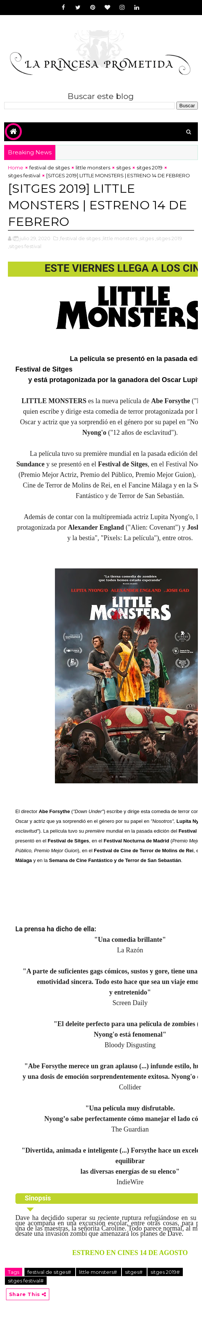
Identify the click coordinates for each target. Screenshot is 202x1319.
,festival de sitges (79, 238)
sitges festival (24, 175)
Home (15, 167)
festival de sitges (49, 167)
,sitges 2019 (168, 238)
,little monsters (119, 238)
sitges (123, 167)
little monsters (93, 167)
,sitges (146, 238)
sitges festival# (26, 1281)
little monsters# (98, 1272)
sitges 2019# (165, 1272)
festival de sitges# (49, 1272)
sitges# (134, 1272)
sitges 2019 (150, 167)
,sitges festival (24, 246)
